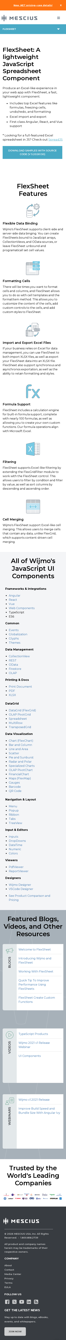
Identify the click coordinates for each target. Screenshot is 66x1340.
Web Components (21, 608)
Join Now (15, 1331)
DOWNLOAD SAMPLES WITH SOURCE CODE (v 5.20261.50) (32, 152)
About (8, 1265)
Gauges (14, 782)
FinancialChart (19, 774)
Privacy (9, 1278)
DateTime (15, 845)
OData (14, 664)
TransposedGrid (20, 727)
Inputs (13, 836)
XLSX (12, 695)
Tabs (12, 819)
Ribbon (14, 814)
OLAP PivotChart (21, 770)
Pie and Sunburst (21, 757)
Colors (13, 853)
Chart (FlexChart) (21, 740)
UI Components (29, 1056)
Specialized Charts (21, 766)
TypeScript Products (33, 1034)
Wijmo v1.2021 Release (34, 1099)
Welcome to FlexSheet (34, 949)
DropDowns (17, 841)
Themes (14, 642)
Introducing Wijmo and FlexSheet (34, 960)
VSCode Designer (21, 889)
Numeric (15, 849)
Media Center (12, 1274)
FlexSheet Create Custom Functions (36, 1000)
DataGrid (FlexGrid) (22, 710)
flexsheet (9, 29)
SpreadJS (55, 139)
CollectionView (19, 656)
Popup (14, 810)
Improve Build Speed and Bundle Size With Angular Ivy (39, 1110)
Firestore (15, 669)
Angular (14, 595)
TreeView (15, 823)
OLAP (13, 673)
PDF (12, 691)
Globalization (18, 634)
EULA (7, 1287)
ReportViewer (19, 871)
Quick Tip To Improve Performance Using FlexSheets (33, 984)
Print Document (20, 686)
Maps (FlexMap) (20, 778)
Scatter (14, 753)
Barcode (15, 786)
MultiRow (16, 723)
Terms (8, 1282)
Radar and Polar (20, 761)
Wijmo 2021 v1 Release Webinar (34, 1045)
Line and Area (18, 749)
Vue (12, 604)
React (13, 599)
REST (13, 660)
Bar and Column (20, 745)
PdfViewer (16, 867)
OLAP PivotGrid (20, 714)
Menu (13, 806)
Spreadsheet (18, 718)
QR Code (15, 791)
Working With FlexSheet (35, 971)
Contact (9, 1269)
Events (13, 630)
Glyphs (14, 638)
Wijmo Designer (20, 884)
